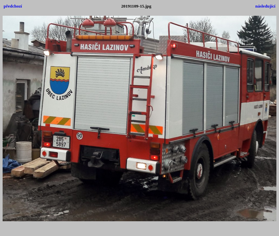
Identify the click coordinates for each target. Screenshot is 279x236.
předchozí (13, 6)
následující (265, 6)
